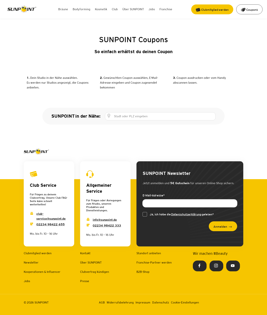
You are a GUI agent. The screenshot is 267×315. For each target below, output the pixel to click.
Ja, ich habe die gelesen (182, 214)
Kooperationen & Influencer (42, 272)
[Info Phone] (88, 225)
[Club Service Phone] (31, 224)
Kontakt (85, 253)
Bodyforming (81, 9)
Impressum (143, 302)
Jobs (152, 9)
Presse (84, 281)
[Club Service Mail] (31, 214)
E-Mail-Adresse (154, 195)
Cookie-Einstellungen (185, 302)
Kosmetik (101, 9)
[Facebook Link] (200, 266)
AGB (102, 302)
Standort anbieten (148, 253)
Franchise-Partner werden (154, 262)
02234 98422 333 (107, 225)
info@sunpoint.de (105, 220)
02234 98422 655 (50, 224)
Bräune (63, 9)
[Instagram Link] (216, 266)
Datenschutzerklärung (186, 214)
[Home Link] (21, 9)
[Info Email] (88, 220)
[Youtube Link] (233, 266)
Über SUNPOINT (133, 9)
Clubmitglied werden (38, 253)
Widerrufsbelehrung (120, 302)
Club (115, 9)
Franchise (165, 9)
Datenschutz (160, 302)
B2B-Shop (142, 272)
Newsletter (31, 262)
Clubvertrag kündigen (94, 272)
